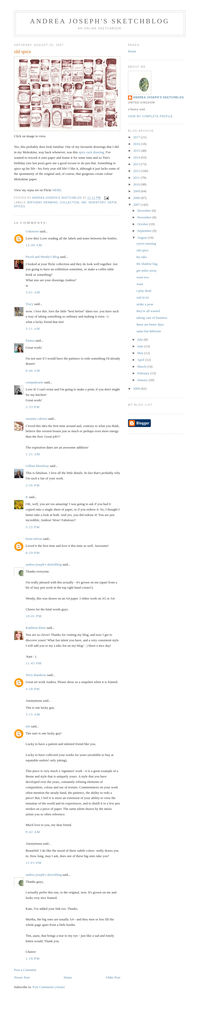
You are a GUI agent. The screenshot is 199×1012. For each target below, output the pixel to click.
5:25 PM (33, 527)
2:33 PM (33, 407)
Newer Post (22, 977)
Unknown (32, 231)
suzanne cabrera (36, 419)
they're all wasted (148, 311)
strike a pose (144, 304)
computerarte (35, 382)
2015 (137, 151)
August (142, 237)
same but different (148, 331)
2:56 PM (33, 485)
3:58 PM (33, 689)
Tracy (29, 304)
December (144, 210)
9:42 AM (33, 832)
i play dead (143, 291)
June (140, 346)
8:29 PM (33, 553)
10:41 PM (34, 616)
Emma (30, 340)
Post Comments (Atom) (49, 987)
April (141, 360)
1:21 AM (33, 454)
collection (69, 202)
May (140, 353)
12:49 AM (34, 245)
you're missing (146, 243)
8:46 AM (33, 371)
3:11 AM (33, 329)
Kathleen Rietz (36, 628)
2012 (137, 171)
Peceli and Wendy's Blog (42, 257)
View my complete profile (150, 116)
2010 (137, 184)
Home (68, 977)
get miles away (146, 270)
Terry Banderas (36, 675)
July (140, 339)
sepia (112, 202)
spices (19, 206)
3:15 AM (33, 714)
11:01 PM (34, 863)
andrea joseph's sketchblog (100, 21)
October (143, 224)
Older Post (113, 977)
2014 (137, 157)
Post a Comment (25, 970)
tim (28, 726)
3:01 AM (33, 292)
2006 (137, 388)
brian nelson (34, 539)
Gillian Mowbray (37, 466)
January (143, 380)
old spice (142, 250)
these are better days (150, 324)
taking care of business (151, 318)
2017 (137, 137)
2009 (137, 191)
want (139, 284)
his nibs (141, 257)
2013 (137, 164)
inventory (97, 202)
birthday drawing (42, 202)
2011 (137, 178)
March (142, 366)
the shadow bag (146, 264)
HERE (57, 190)
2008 (137, 198)
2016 (137, 144)
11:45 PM (34, 663)
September (145, 231)
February (143, 373)
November (144, 217)
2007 (137, 204)
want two (142, 277)
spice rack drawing (91, 152)
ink (84, 202)
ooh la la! (142, 297)
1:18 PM (33, 958)
